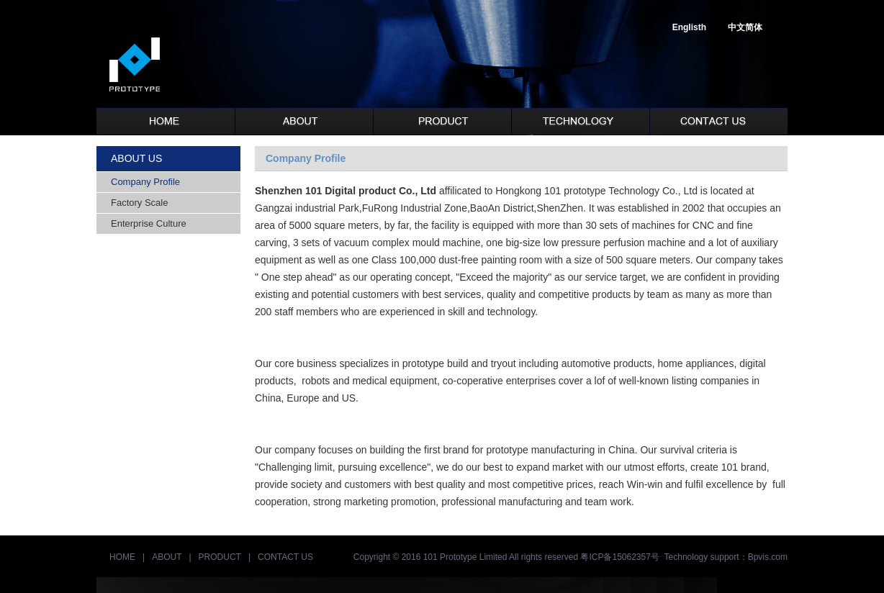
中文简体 (745, 27)
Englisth (689, 27)
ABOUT (166, 557)
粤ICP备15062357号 (619, 557)
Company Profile (145, 181)
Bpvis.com (768, 557)
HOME (122, 557)
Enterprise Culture (148, 223)
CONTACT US (285, 557)
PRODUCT (220, 557)
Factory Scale (139, 202)
